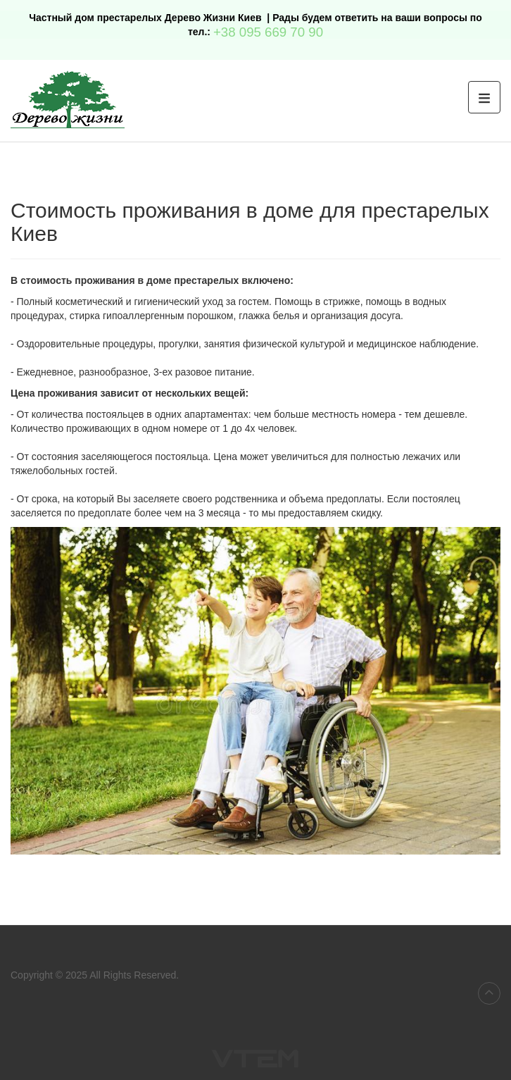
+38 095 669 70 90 (268, 32)
